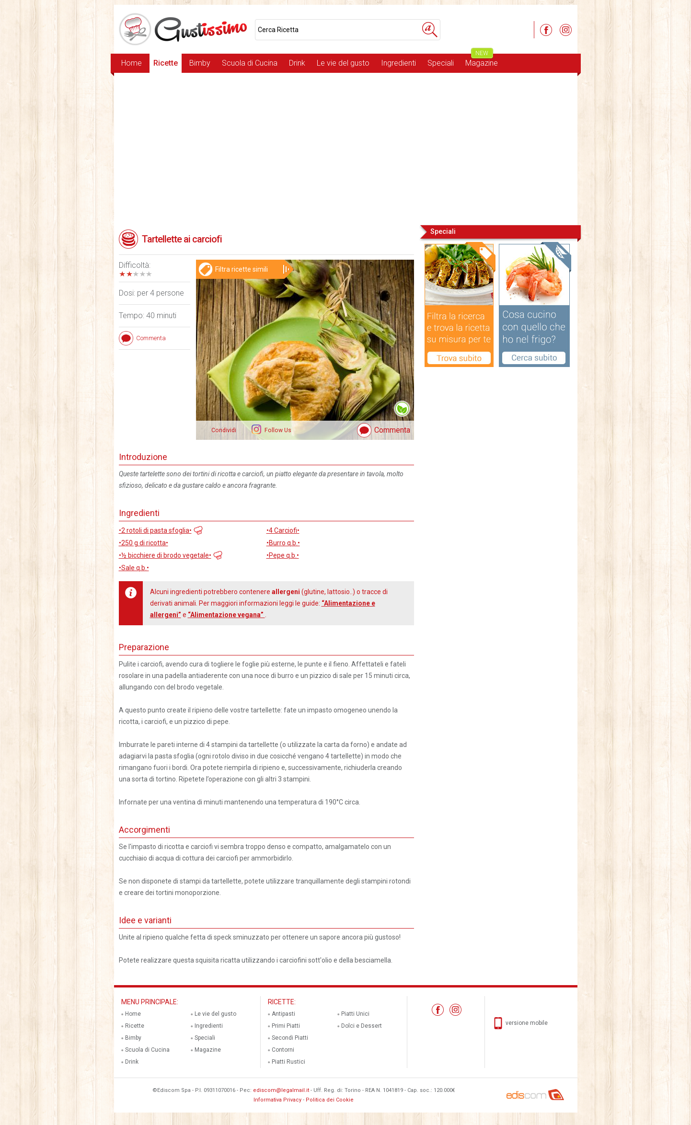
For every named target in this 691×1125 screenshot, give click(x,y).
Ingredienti (398, 63)
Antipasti (283, 1013)
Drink (297, 63)
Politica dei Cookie (330, 1100)
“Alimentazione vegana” (226, 615)
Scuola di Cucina (249, 63)
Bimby (199, 63)
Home (131, 63)
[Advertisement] (345, 148)
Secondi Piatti (290, 1037)
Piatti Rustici (288, 1061)
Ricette (165, 63)
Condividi (223, 430)
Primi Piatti (286, 1025)
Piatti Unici (355, 1013)
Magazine (481, 61)
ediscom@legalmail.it (281, 1090)
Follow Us (277, 430)
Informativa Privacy (277, 1100)
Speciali (440, 63)
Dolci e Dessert (361, 1025)
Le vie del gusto (343, 63)
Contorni (283, 1049)
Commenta (392, 430)
